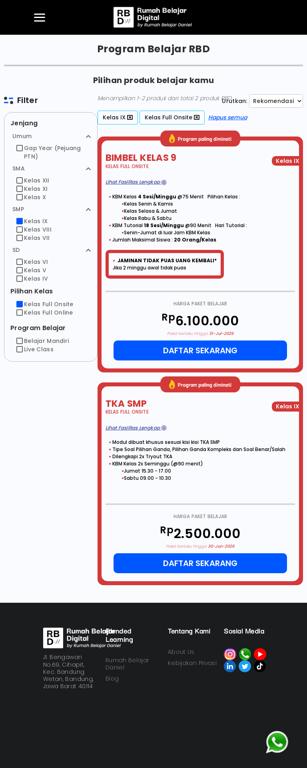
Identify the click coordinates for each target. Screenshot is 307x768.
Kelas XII (33, 180)
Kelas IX (32, 221)
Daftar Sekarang (200, 350)
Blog (112, 679)
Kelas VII (33, 238)
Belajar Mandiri (42, 341)
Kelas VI (32, 262)
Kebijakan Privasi (192, 663)
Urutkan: (234, 101)
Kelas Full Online (44, 313)
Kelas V (31, 270)
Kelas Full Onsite (45, 304)
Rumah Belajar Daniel (128, 663)
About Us (181, 652)
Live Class (35, 349)
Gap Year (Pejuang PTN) (48, 152)
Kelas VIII (34, 230)
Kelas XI (32, 189)
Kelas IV (32, 279)
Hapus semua (227, 117)
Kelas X (31, 197)
